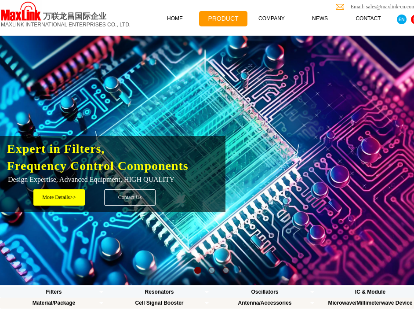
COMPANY (271, 18)
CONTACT (368, 18)
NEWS (320, 18)
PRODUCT (223, 18)
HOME (175, 18)
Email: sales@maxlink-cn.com (381, 7)
